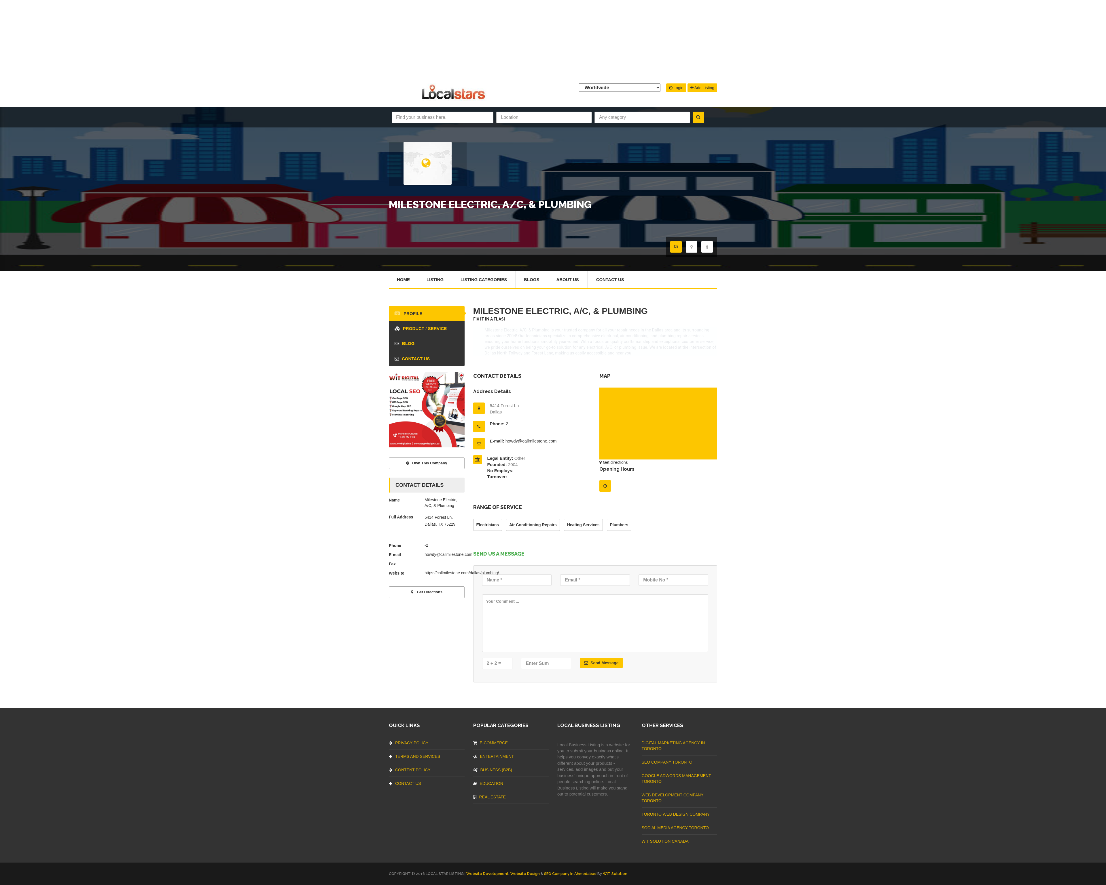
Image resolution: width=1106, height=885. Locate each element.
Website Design (525, 873)
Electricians (487, 524)
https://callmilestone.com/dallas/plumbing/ (462, 573)
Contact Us (610, 279)
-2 (506, 423)
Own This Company (426, 463)
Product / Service (421, 328)
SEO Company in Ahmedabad (570, 873)
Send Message (601, 663)
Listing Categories (484, 279)
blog (404, 343)
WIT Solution (615, 873)
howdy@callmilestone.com (531, 440)
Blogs (531, 279)
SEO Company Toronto (667, 762)
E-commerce (490, 743)
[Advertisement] (553, 40)
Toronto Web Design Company (676, 814)
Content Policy (410, 770)
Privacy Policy (408, 743)
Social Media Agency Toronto (675, 827)
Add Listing (702, 87)
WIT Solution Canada (665, 841)
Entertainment (493, 756)
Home (403, 279)
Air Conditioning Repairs (533, 524)
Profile (408, 313)
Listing (435, 279)
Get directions (613, 462)
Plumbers (619, 524)
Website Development (487, 873)
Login (676, 87)
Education (488, 783)
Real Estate (489, 797)
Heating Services (583, 524)
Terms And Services (414, 756)
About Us (567, 279)
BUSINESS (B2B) (492, 770)
